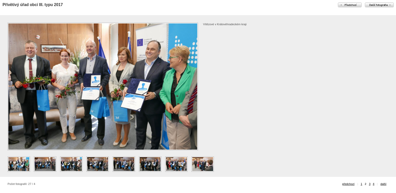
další (383, 183)
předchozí (348, 183)
